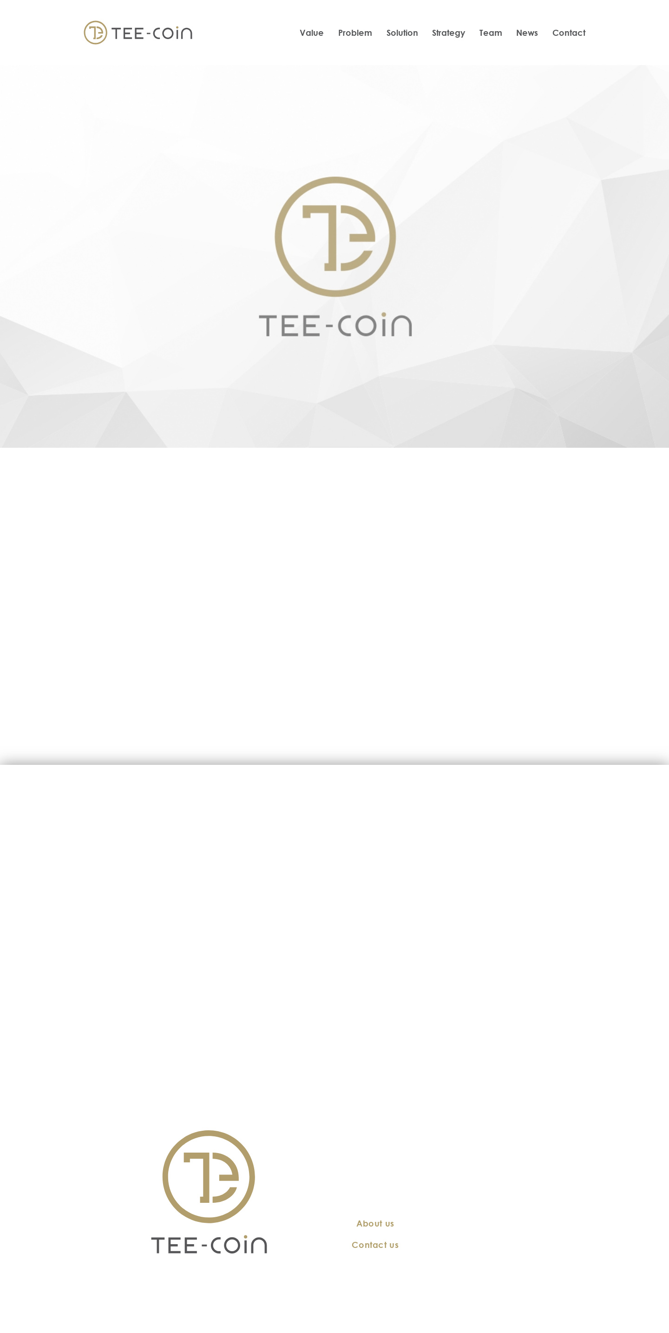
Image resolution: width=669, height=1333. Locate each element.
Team (490, 32)
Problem (355, 32)
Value (312, 32)
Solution (402, 32)
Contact (568, 32)
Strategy (448, 32)
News (527, 32)
